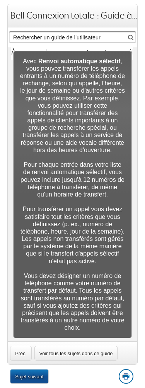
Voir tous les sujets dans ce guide (76, 353)
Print (125, 377)
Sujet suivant (29, 377)
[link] (21, 353)
